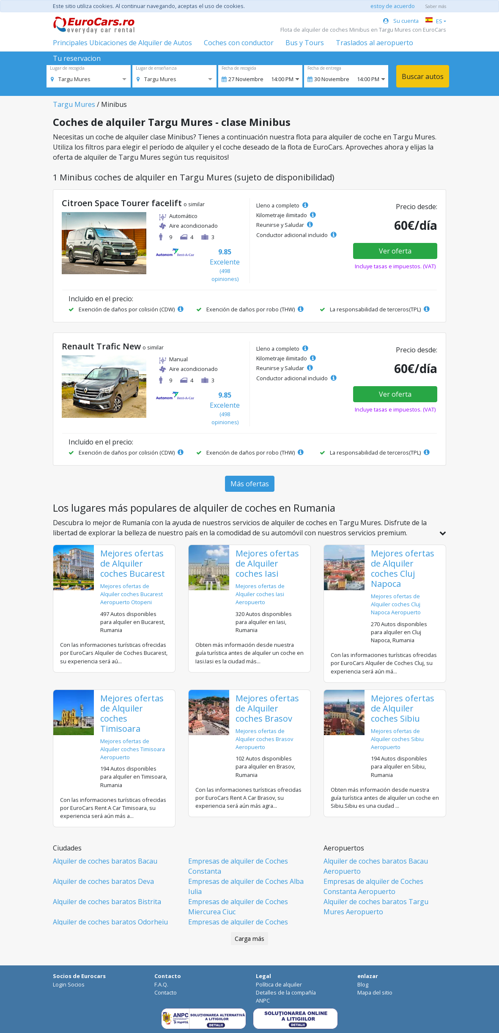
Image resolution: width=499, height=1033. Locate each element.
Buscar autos (423, 76)
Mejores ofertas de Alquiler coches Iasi (267, 563)
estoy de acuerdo (392, 6)
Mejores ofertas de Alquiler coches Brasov (267, 708)
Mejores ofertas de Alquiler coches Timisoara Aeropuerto (132, 749)
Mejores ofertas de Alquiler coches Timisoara (132, 713)
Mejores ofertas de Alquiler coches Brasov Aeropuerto (264, 739)
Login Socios (69, 984)
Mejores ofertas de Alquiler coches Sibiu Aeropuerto (397, 739)
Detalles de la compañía (286, 992)
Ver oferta (395, 251)
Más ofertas (249, 483)
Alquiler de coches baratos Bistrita (107, 901)
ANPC (263, 1000)
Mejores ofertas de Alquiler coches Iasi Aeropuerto (260, 594)
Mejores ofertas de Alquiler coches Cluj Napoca (402, 568)
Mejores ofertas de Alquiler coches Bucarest (132, 563)
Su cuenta (401, 21)
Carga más (249, 939)
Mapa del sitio (374, 992)
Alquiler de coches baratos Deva (103, 881)
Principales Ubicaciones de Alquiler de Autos (122, 42)
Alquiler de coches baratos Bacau (105, 861)
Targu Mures (74, 104)
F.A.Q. (161, 984)
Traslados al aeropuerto (374, 42)
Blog (362, 984)
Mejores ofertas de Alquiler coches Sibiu (402, 708)
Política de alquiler (279, 984)
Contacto (165, 992)
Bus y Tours (304, 42)
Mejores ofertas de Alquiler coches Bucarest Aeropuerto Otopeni (131, 594)
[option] (70, 79)
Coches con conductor (239, 42)
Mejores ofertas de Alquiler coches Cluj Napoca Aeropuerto (396, 604)
